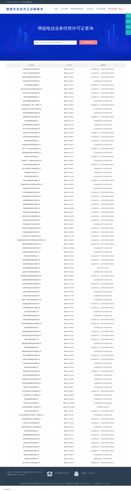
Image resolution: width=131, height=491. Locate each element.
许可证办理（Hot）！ (116, 9)
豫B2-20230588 (69, 379)
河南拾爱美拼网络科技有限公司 (31, 343)
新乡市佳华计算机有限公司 (31, 93)
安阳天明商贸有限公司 (31, 327)
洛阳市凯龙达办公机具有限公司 (31, 427)
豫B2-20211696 (69, 192)
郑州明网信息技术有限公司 (31, 307)
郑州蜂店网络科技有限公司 (31, 113)
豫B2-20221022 (69, 204)
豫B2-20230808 (69, 244)
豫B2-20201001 (69, 411)
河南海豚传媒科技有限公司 (31, 208)
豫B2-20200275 (69, 391)
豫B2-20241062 (69, 315)
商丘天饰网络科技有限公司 (31, 447)
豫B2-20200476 (69, 93)
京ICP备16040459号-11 (86, 483)
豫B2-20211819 (69, 109)
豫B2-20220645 (69, 260)
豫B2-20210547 (69, 252)
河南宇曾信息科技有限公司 (31, 137)
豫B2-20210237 (69, 462)
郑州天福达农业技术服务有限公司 (31, 89)
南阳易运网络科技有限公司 (31, 303)
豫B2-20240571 (69, 168)
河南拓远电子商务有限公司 (31, 188)
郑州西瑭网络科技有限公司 (31, 125)
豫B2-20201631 (69, 427)
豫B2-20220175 (69, 144)
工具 (128, 16)
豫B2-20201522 (69, 117)
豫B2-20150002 (69, 77)
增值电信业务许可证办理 (30, 472)
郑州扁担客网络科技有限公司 (31, 331)
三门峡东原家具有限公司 (31, 85)
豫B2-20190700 (69, 327)
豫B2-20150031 (69, 196)
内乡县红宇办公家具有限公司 (31, 236)
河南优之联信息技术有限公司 (31, 248)
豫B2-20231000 (69, 355)
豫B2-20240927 (69, 105)
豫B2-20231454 (69, 423)
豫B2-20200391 (69, 371)
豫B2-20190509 (69, 129)
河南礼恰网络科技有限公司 (31, 180)
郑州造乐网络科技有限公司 (31, 375)
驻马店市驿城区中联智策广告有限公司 (31, 415)
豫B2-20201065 (69, 272)
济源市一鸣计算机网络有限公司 (31, 299)
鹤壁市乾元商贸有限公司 (31, 387)
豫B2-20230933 (69, 184)
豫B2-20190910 (69, 228)
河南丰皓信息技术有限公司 (31, 220)
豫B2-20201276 (69, 415)
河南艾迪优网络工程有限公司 (31, 407)
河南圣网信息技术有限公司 (31, 264)
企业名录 (90, 9)
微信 (128, 27)
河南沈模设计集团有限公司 (31, 296)
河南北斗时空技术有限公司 (31, 133)
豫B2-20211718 (69, 435)
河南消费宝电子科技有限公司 (31, 196)
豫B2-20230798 (69, 431)
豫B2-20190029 (69, 240)
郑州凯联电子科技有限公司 (31, 224)
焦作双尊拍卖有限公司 (31, 431)
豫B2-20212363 (69, 264)
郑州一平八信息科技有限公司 (31, 148)
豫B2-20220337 (69, 455)
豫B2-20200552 (69, 331)
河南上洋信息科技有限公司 (31, 73)
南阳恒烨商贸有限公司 (31, 347)
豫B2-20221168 (69, 176)
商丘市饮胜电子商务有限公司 (31, 168)
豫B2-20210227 (69, 212)
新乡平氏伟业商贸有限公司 (31, 129)
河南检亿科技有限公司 (31, 459)
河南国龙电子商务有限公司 (31, 117)
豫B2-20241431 (69, 133)
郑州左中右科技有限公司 (31, 403)
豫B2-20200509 (69, 303)
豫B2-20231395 (69, 284)
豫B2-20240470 (69, 89)
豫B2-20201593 (69, 347)
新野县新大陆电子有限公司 (31, 252)
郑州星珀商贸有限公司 (31, 176)
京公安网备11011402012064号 (102, 483)
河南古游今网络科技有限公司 (31, 228)
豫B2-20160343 (69, 459)
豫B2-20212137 (69, 156)
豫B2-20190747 (69, 224)
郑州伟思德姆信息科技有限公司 (31, 323)
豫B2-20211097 (69, 73)
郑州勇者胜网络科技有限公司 (31, 280)
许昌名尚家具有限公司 (31, 411)
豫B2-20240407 (69, 113)
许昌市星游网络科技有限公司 (31, 284)
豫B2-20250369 (69, 339)
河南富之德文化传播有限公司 (31, 216)
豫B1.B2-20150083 (69, 407)
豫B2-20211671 (69, 311)
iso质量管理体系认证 (12, 474)
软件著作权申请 (18, 472)
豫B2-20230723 (69, 200)
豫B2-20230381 (69, 125)
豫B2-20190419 (69, 137)
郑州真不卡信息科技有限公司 (31, 379)
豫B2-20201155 (69, 121)
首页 (56, 9)
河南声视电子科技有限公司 (31, 371)
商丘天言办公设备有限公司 (31, 462)
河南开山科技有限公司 (31, 156)
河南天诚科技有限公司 (31, 339)
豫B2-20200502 (69, 443)
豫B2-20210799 (69, 148)
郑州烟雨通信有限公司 (31, 399)
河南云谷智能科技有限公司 (31, 359)
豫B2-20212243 (69, 343)
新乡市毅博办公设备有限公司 (31, 391)
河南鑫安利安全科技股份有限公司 (31, 184)
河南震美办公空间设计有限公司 (31, 109)
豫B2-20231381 (69, 399)
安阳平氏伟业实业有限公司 (31, 288)
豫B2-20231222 (69, 375)
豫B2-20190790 (69, 363)
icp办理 (40, 472)
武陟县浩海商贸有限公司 (31, 443)
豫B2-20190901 (69, 447)
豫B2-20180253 (69, 256)
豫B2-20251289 (69, 296)
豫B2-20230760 (69, 383)
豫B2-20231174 (69, 439)
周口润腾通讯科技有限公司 (31, 268)
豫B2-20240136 (69, 69)
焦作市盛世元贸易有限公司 (31, 81)
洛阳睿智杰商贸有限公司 (31, 451)
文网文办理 (22, 474)
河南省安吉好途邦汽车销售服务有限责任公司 (31, 240)
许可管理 (64, 9)
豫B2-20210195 (69, 359)
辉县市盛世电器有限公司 (31, 97)
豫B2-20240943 (69, 292)
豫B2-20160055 (69, 307)
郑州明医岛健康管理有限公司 (31, 383)
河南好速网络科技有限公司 (31, 319)
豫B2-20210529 (69, 220)
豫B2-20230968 (69, 208)
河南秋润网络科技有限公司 (31, 200)
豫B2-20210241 (69, 172)
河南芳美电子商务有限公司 (31, 212)
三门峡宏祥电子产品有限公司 (31, 395)
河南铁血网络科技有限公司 (31, 232)
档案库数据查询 (77, 9)
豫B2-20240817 (69, 140)
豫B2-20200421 (69, 81)
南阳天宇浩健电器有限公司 (31, 272)
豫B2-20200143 (69, 188)
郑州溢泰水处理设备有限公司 (31, 144)
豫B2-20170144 (69, 367)
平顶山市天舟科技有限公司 (31, 423)
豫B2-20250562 (69, 164)
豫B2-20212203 (69, 335)
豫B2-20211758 (69, 236)
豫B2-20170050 (69, 268)
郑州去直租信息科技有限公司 (31, 335)
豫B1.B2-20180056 (69, 403)
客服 (128, 21)
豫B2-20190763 (69, 319)
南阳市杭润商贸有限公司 (31, 455)
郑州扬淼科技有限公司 (31, 140)
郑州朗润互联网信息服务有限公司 (31, 276)
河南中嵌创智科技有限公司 (31, 363)
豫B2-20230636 (69, 280)
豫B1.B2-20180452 (69, 248)
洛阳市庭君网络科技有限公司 (31, 244)
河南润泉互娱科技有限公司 (31, 439)
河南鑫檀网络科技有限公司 (31, 435)
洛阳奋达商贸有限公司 (31, 367)
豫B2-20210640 (69, 451)
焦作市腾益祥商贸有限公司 (31, 101)
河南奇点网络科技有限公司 (31, 292)
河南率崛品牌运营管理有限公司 (31, 351)
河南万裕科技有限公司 (31, 311)
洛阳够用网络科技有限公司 (31, 204)
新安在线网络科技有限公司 (31, 355)
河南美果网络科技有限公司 (31, 315)
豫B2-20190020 (69, 323)
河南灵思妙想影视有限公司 (31, 164)
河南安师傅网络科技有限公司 (31, 77)
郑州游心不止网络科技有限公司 (31, 160)
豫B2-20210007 (69, 101)
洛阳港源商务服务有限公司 (31, 260)
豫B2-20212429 (69, 85)
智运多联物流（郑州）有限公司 (31, 105)
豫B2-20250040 (69, 232)
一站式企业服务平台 (26, 2)
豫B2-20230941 (69, 160)
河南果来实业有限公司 (31, 172)
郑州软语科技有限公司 (31, 256)
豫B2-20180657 (69, 387)
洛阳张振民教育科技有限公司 (31, 152)
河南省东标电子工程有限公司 (31, 419)
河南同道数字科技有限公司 (31, 69)
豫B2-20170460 (69, 180)
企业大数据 (100, 9)
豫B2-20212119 (69, 97)
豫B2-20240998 (69, 216)
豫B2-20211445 (69, 299)
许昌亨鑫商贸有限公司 (31, 121)
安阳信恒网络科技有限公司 (31, 192)
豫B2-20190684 (69, 288)
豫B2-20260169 (69, 351)
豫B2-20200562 (69, 395)
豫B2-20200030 (69, 276)
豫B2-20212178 (69, 152)
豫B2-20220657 (69, 419)
